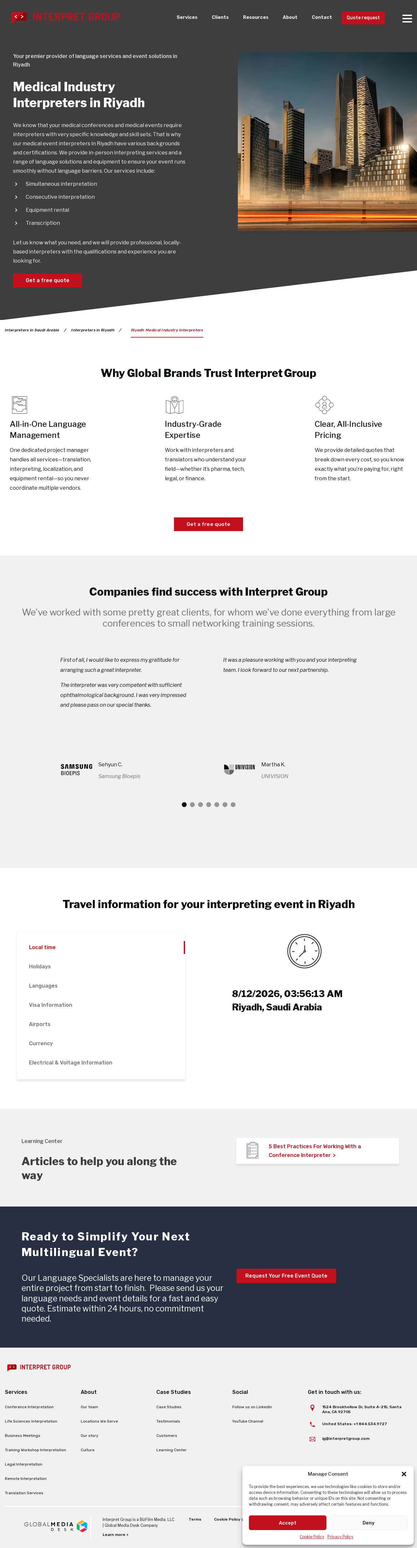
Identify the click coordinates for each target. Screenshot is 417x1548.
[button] (404, 1474)
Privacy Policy (340, 1536)
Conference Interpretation (29, 1407)
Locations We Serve (99, 1421)
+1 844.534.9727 (370, 1424)
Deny (369, 1523)
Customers (166, 1436)
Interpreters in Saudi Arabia (32, 330)
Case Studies (168, 1407)
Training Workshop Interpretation (35, 1450)
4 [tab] (208, 805)
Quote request (361, 18)
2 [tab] (192, 805)
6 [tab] (225, 805)
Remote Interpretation (26, 1479)
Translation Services (24, 1493)
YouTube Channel (247, 1421)
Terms (194, 1519)
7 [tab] (233, 805)
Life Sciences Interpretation (31, 1421)
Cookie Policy (312, 1536)
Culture (87, 1450)
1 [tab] (184, 805)
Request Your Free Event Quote (286, 1276)
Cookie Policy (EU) (231, 1519)
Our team (89, 1407)
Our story (89, 1436)
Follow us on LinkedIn (252, 1407)
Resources (247, 18)
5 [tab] (216, 805)
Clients (210, 18)
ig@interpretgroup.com (345, 1438)
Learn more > (115, 1535)
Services (175, 18)
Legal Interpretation (23, 1464)
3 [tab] (200, 805)
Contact (316, 18)
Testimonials (168, 1421)
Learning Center (171, 1450)
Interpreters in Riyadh (93, 330)
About (283, 18)
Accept (287, 1523)
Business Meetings (22, 1436)
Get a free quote (47, 280)
